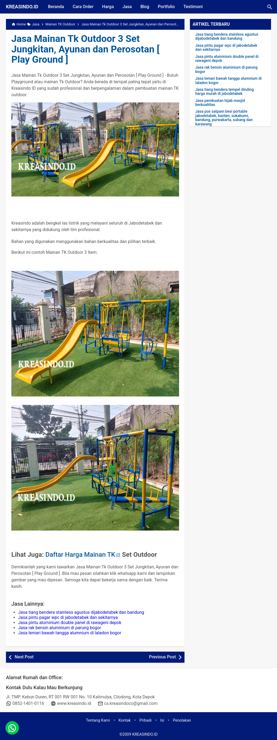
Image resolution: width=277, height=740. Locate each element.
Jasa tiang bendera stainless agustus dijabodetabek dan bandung (81, 612)
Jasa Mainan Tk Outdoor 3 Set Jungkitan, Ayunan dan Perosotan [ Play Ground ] (85, 49)
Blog (144, 6)
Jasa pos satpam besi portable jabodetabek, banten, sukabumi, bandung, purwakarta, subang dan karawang (224, 117)
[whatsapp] (12, 728)
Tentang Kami (98, 720)
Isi (162, 720)
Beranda (56, 6)
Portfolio (166, 6)
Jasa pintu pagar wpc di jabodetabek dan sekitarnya (68, 617)
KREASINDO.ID (22, 6)
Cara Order (83, 6)
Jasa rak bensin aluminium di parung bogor (59, 627)
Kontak (124, 720)
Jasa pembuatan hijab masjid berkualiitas (220, 103)
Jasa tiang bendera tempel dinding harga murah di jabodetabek (224, 92)
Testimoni (193, 6)
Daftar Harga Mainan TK (80, 554)
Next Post (24, 656)
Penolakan (182, 720)
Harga (108, 6)
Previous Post (162, 656)
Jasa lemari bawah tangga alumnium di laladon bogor (69, 632)
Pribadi (145, 720)
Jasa (127, 6)
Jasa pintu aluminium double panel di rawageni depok (69, 622)
